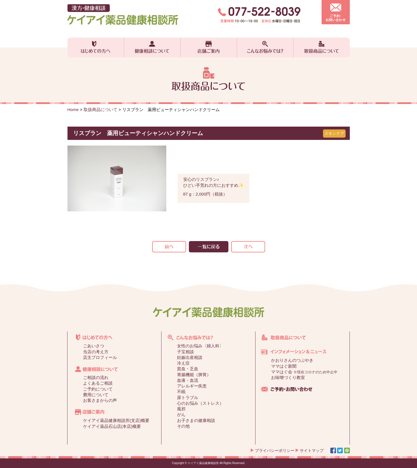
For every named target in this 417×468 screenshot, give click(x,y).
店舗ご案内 (208, 47)
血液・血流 (187, 380)
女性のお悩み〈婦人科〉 (200, 345)
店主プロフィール (100, 357)
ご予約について (98, 389)
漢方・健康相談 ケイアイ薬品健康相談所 (122, 14)
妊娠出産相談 (189, 357)
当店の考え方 (95, 351)
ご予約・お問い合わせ (336, 12)
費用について (95, 394)
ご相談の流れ (95, 377)
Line (347, 450)
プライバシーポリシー (274, 450)
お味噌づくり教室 (288, 377)
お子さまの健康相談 (196, 420)
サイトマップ (312, 450)
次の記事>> (248, 246)
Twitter (340, 450)
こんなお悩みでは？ (265, 47)
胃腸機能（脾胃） (194, 374)
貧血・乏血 (187, 368)
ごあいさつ (93, 345)
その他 (183, 426)
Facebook (333, 450)
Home (73, 109)
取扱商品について (321, 47)
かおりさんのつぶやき (292, 360)
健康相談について (152, 47)
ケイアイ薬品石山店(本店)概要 (112, 426)
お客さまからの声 (100, 400)
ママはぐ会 (304, 371)
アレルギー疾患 (192, 385)
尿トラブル (187, 397)
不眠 (181, 391)
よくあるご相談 (98, 383)
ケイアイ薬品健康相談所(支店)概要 (116, 420)
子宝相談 (185, 351)
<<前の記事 (169, 246)
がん (181, 414)
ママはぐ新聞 (283, 366)
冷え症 (183, 363)
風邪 (181, 408)
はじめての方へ (95, 47)
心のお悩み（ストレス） (200, 403)
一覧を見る (208, 246)
